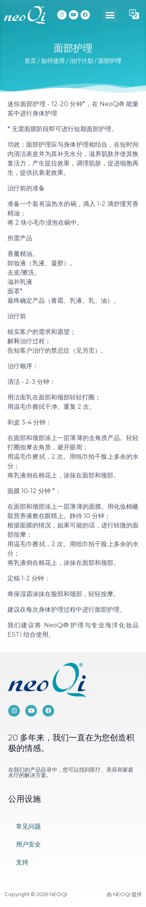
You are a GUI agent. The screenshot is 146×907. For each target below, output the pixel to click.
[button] (109, 14)
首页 (30, 60)
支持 (22, 862)
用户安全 (28, 844)
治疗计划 (81, 60)
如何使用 (53, 60)
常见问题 (28, 826)
